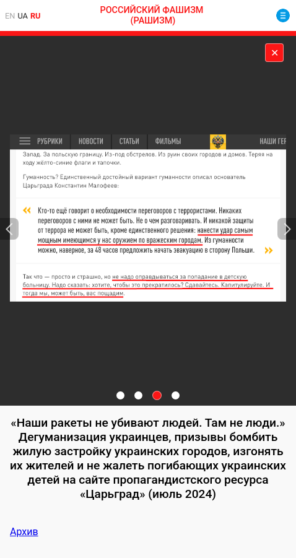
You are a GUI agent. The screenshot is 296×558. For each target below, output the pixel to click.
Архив (24, 532)
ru (35, 15)
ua (22, 15)
